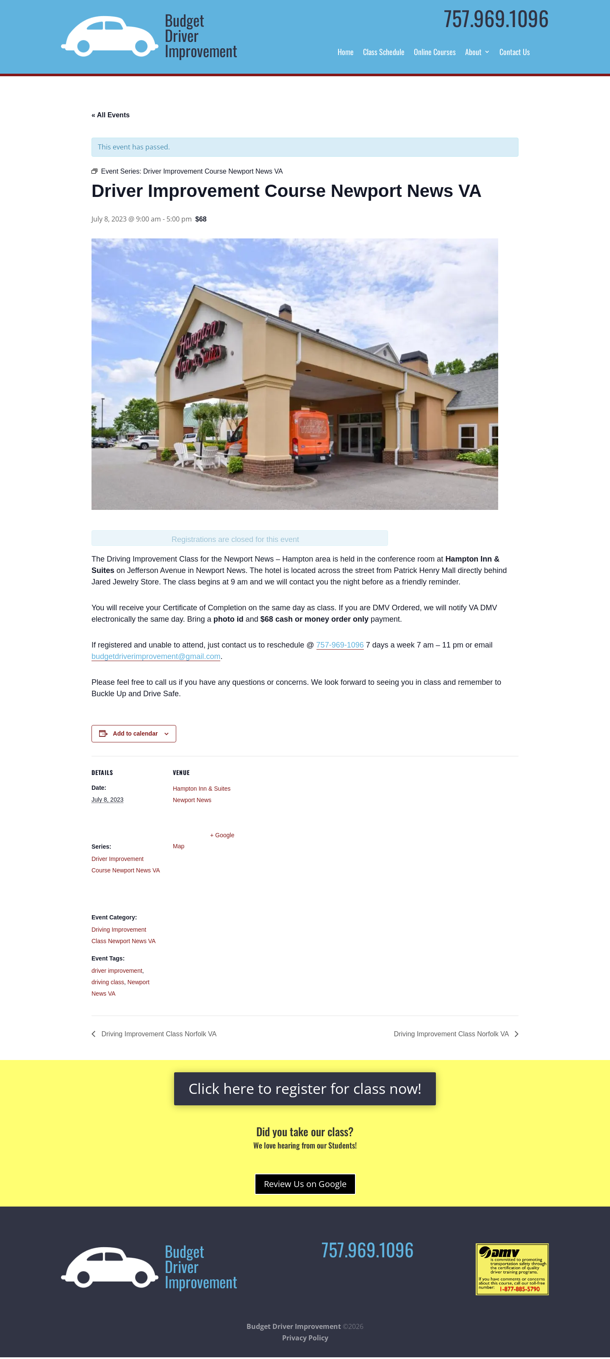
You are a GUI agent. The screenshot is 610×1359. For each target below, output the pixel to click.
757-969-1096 (340, 645)
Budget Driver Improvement (294, 1326)
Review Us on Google (305, 1184)
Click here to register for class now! (305, 1088)
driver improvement (117, 970)
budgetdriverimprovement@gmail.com (156, 656)
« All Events (111, 115)
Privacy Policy (305, 1337)
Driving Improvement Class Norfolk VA (158, 1034)
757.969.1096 (496, 18)
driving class (108, 982)
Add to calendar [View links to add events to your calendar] (135, 733)
